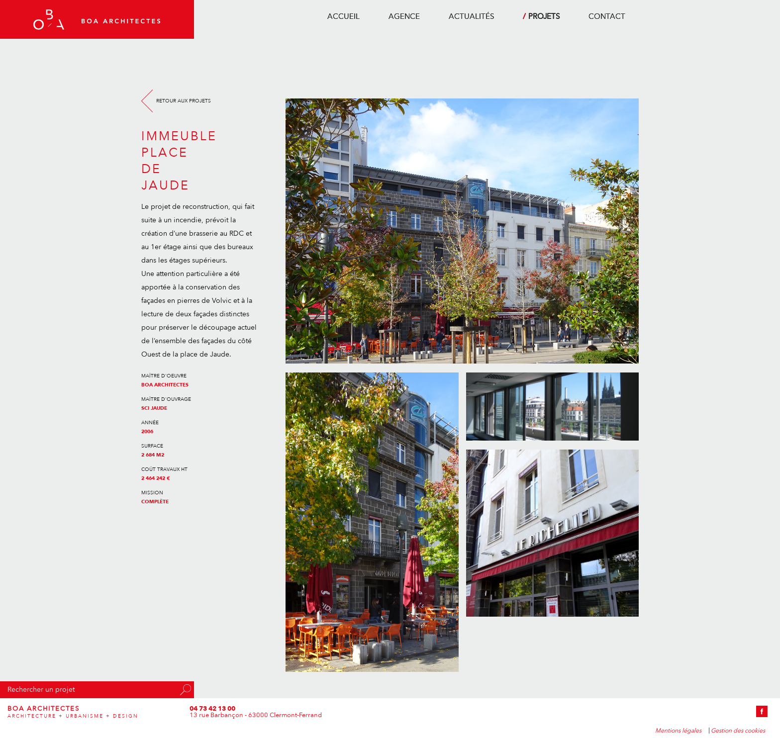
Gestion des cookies (738, 731)
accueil (343, 16)
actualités (471, 16)
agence (404, 16)
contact (606, 16)
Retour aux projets (183, 100)
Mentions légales (678, 731)
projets (544, 16)
